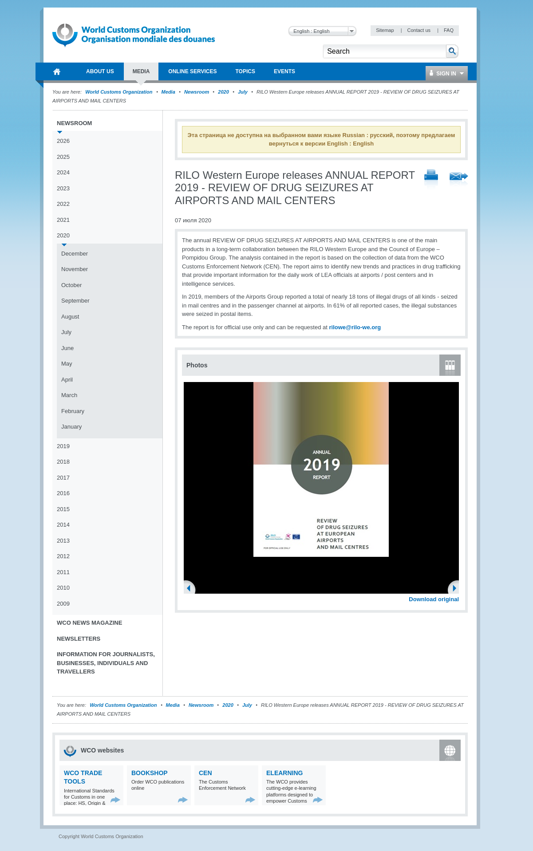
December (74, 253)
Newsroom (196, 92)
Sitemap (385, 30)
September (75, 300)
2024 (63, 172)
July (243, 92)
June (67, 348)
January (71, 426)
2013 (63, 540)
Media (168, 92)
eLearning (284, 772)
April (67, 379)
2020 (223, 92)
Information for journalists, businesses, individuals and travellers (106, 663)
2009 (63, 603)
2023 (63, 188)
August (70, 316)
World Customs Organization (119, 92)
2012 (63, 556)
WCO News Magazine (89, 622)
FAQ (449, 30)
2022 (63, 204)
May (66, 363)
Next (457, 589)
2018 (63, 461)
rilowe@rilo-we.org (355, 327)
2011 (63, 572)
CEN (205, 772)
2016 (63, 493)
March (69, 395)
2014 (63, 524)
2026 (63, 141)
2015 (63, 509)
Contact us (419, 30)
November (74, 269)
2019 (63, 446)
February (72, 411)
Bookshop (149, 772)
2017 (63, 477)
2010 (63, 587)
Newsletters (78, 638)
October (71, 285)
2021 (63, 220)
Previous (191, 589)
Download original (434, 599)
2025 (63, 157)
